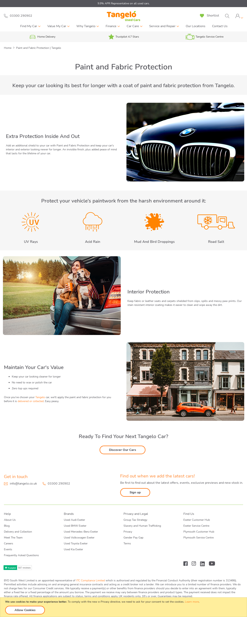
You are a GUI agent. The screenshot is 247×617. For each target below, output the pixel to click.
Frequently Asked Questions (21, 555)
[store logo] (123, 16)
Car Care (133, 26)
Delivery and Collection (18, 532)
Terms (127, 543)
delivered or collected (31, 401)
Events (8, 549)
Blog (7, 526)
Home (8, 48)
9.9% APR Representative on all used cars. (124, 3)
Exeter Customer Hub (196, 520)
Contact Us (220, 26)
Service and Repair (162, 26)
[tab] (239, 16)
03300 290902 (59, 483)
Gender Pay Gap (133, 537)
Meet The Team (13, 537)
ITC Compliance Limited (90, 580)
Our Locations (195, 26)
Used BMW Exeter (75, 526)
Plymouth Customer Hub (198, 532)
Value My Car (56, 26)
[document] (124, 607)
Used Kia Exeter (73, 549)
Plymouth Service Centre (198, 537)
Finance (111, 26)
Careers (8, 543)
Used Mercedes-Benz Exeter (81, 532)
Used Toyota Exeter (76, 543)
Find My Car (28, 26)
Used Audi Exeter (74, 520)
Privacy (128, 532)
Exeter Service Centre (196, 526)
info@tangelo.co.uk (23, 483)
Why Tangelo (85, 26)
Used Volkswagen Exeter (79, 537)
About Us (10, 520)
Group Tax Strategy (135, 520)
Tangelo (40, 397)
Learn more (192, 602)
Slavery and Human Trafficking (142, 526)
